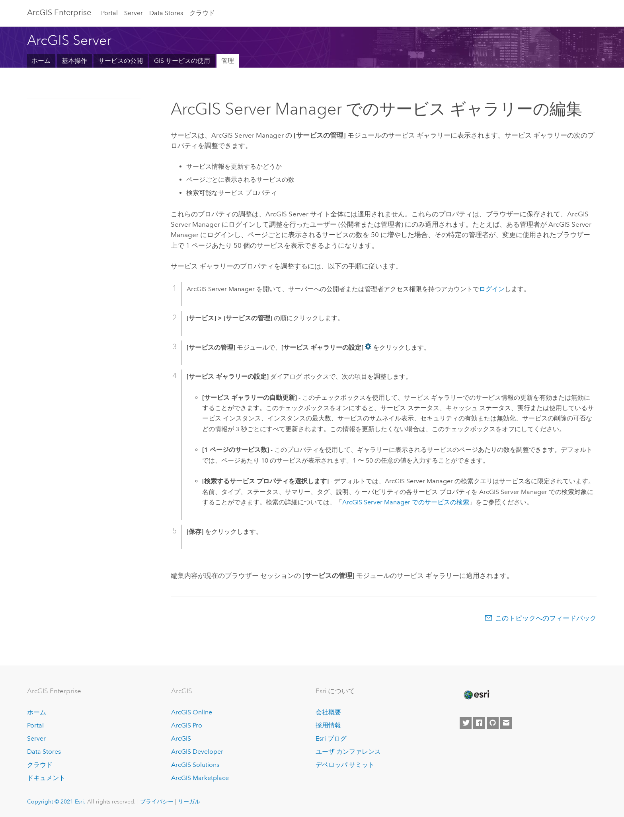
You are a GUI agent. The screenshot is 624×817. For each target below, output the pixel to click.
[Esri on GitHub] (493, 723)
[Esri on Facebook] (479, 723)
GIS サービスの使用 (182, 60)
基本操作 (74, 60)
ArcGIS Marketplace (200, 778)
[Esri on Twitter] (466, 723)
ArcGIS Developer (197, 751)
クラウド (202, 13)
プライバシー (157, 801)
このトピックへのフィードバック (546, 618)
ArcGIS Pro (186, 725)
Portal (109, 13)
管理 (227, 60)
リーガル (189, 801)
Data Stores (166, 13)
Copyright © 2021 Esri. (56, 801)
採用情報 (328, 725)
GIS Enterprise (59, 12)
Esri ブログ (331, 738)
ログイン (492, 289)
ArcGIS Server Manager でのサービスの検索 (405, 502)
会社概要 (328, 712)
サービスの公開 (120, 60)
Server (133, 13)
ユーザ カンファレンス (348, 751)
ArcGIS (181, 738)
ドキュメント (46, 778)
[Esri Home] (476, 695)
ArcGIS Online (191, 712)
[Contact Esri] (506, 723)
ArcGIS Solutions (195, 764)
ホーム (41, 60)
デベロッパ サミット (345, 764)
